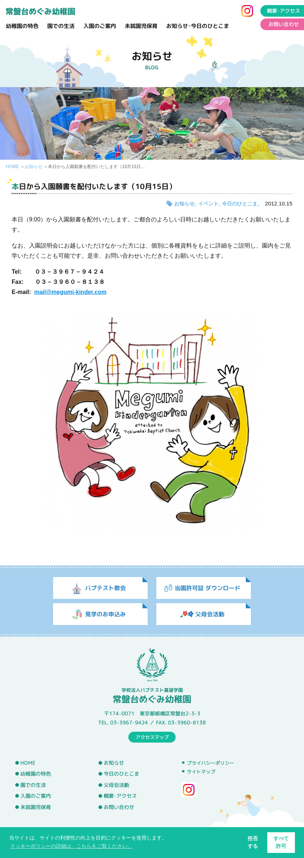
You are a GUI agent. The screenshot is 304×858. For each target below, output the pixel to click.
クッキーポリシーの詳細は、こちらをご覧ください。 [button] (71, 846)
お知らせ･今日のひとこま (197, 26)
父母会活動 (116, 785)
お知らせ (33, 166)
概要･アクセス (120, 796)
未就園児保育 (141, 26)
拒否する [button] (253, 842)
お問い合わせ (119, 807)
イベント (208, 204)
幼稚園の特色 (22, 26)
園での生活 (61, 26)
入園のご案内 (99, 26)
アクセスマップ (152, 737)
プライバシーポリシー (210, 763)
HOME (12, 166)
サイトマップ (201, 771)
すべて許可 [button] (281, 842)
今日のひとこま (239, 204)
